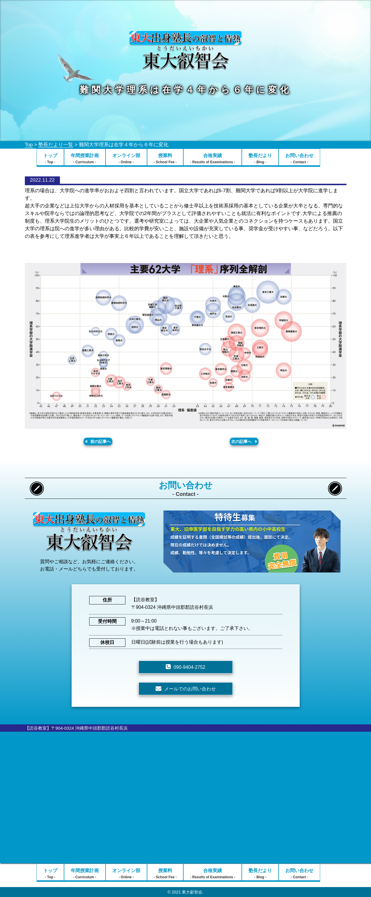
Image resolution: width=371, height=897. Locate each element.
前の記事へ (100, 441)
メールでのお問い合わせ (190, 688)
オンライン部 (126, 158)
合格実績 (212, 158)
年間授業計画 (85, 158)
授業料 (165, 158)
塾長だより (260, 158)
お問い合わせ (299, 158)
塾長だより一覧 (55, 144)
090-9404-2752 (190, 667)
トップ (50, 158)
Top (29, 144)
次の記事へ (241, 441)
